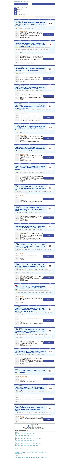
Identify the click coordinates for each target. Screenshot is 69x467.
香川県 (34, 443)
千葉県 (28, 435)
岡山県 (22, 443)
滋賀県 (19, 440)
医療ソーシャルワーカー (44, 457)
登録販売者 (19, 457)
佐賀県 (19, 445)
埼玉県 (25, 435)
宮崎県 (31, 445)
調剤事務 (23, 457)
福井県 (25, 438)
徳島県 (31, 443)
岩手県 (22, 433)
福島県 (34, 433)
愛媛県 (37, 443)
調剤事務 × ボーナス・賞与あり (45, 449)
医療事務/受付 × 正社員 (24, 449)
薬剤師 (16, 457)
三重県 (16, 440)
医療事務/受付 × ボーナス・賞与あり (20, 452)
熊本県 (25, 445)
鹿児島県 (34, 445)
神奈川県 (34, 435)
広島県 (25, 443)
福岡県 (16, 445)
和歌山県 (34, 440)
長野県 (31, 438)
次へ (38, 425)
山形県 (31, 433)
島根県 (19, 443)
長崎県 (22, 445)
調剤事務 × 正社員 (17, 449)
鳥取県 (16, 443)
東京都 (31, 435)
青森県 (19, 433)
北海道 (16, 433)
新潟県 (16, 438)
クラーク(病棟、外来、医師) (35, 457)
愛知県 (40, 438)
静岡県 (37, 438)
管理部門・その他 (17, 458)
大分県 (28, 445)
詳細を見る (48, 34)
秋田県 (28, 433)
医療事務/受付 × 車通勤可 (19, 453)
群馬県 (22, 435)
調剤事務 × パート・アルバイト (34, 449)
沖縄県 (37, 445)
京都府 (22, 440)
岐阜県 (34, 438)
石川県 (22, 438)
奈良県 (31, 440)
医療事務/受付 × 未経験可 (43, 452)
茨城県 (16, 435)
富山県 (19, 438)
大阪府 (25, 440)
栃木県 (19, 435)
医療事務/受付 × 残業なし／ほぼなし (32, 452)
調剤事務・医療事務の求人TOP (18, 1)
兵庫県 (28, 440)
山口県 (28, 443)
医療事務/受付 (28, 457)
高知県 (40, 443)
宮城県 (25, 433)
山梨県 (28, 438)
